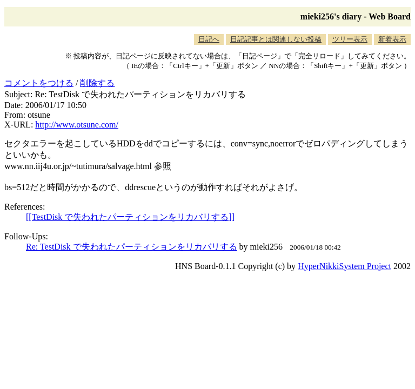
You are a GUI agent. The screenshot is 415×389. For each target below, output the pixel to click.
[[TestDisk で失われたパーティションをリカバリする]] (130, 217)
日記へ (208, 39)
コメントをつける (38, 83)
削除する (97, 83)
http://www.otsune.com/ (76, 124)
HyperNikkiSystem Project (344, 266)
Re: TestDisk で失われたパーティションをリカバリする (131, 246)
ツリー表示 (349, 39)
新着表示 (392, 39)
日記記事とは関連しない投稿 (276, 39)
